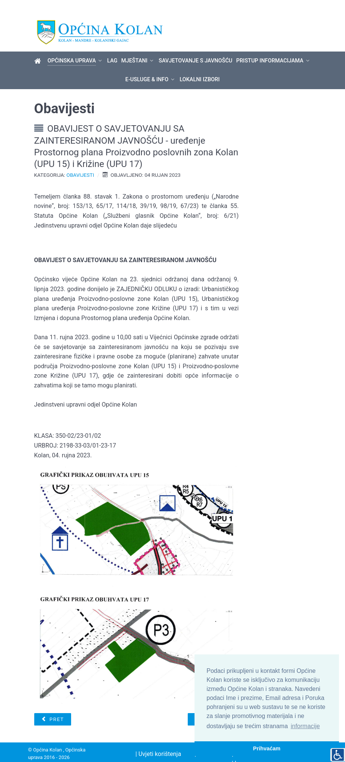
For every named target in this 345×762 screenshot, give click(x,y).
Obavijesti (80, 162)
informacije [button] (305, 726)
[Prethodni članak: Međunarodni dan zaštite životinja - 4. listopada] (52, 706)
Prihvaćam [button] (267, 748)
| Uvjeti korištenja (158, 740)
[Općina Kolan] (39, 48)
